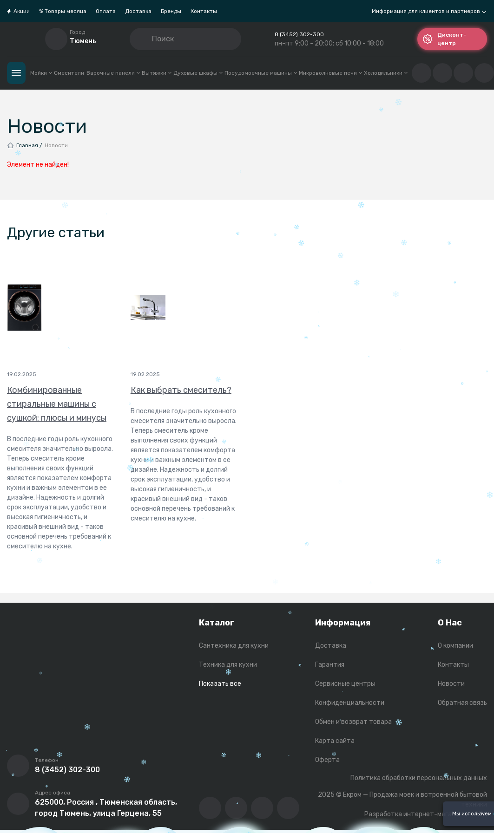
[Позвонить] (18, 766)
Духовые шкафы (197, 73)
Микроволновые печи (330, 73)
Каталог (16, 73)
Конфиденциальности (349, 703)
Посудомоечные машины (260, 73)
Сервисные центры (345, 684)
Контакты (204, 11)
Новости (451, 684)
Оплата (106, 11)
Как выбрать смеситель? (181, 390)
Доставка (138, 11)
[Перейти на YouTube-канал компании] (236, 808)
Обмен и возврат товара (353, 722)
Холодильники (385, 73)
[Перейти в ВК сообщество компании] (210, 808)
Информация (342, 623)
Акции (21, 11)
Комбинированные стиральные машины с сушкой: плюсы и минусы (56, 404)
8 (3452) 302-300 (299, 34)
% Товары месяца (62, 11)
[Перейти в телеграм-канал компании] (262, 808)
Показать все (220, 684)
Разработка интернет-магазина (415, 814)
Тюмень (83, 41)
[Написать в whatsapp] (288, 808)
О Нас (450, 623)
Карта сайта (335, 741)
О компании (455, 646)
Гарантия (329, 665)
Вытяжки (156, 73)
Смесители (69, 73)
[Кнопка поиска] (144, 39)
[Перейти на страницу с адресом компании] (18, 804)
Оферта (327, 760)
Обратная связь (462, 703)
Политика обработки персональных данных (418, 778)
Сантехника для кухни (234, 646)
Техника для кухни (228, 665)
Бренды (171, 11)
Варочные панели (112, 73)
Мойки (41, 73)
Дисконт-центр (444, 39)
